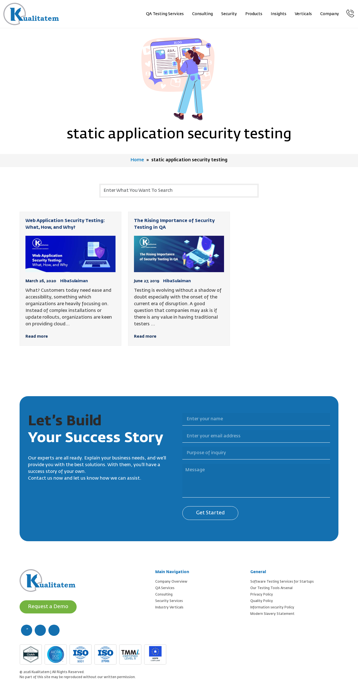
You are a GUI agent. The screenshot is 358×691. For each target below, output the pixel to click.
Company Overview (171, 581)
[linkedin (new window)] (54, 630)
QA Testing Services (165, 14)
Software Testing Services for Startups (282, 581)
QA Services (165, 588)
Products (254, 14)
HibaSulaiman (74, 281)
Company (330, 14)
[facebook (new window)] (26, 630)
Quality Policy (261, 601)
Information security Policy (272, 607)
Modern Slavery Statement (272, 613)
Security (229, 14)
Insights (279, 14)
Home (137, 160)
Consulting (202, 14)
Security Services (169, 601)
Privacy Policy (261, 594)
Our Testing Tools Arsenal (271, 588)
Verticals (303, 14)
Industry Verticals (169, 607)
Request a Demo (48, 606)
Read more (36, 336)
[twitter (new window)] (40, 630)
